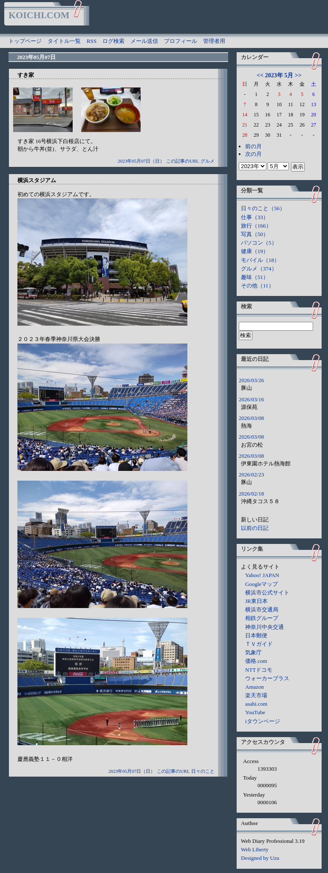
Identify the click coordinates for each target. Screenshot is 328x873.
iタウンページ (262, 721)
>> (298, 75)
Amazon (254, 687)
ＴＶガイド (259, 644)
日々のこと (203, 771)
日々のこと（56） (263, 208)
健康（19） (255, 251)
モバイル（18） (260, 260)
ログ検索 (113, 41)
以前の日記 (255, 528)
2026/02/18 (251, 493)
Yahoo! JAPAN (262, 575)
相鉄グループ (261, 618)
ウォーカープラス (267, 678)
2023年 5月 (279, 75)
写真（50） (255, 234)
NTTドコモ (258, 670)
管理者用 (214, 41)
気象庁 (253, 652)
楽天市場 (256, 695)
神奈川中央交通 (264, 627)
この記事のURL (182, 160)
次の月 (253, 154)
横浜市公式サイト (267, 592)
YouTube (255, 712)
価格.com (256, 661)
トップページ (25, 41)
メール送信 (144, 41)
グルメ (208, 160)
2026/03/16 (251, 399)
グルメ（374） (259, 268)
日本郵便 (256, 635)
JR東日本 (256, 601)
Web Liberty (255, 849)
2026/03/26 (251, 380)
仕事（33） (255, 217)
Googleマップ (261, 584)
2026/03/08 (251, 418)
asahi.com (256, 704)
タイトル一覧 (64, 41)
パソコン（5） (259, 242)
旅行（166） (256, 225)
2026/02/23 (251, 474)
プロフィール (180, 41)
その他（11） (257, 285)
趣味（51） (255, 277)
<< (260, 75)
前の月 (253, 146)
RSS (91, 41)
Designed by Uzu (260, 858)
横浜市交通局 (261, 609)
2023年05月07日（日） (141, 160)
